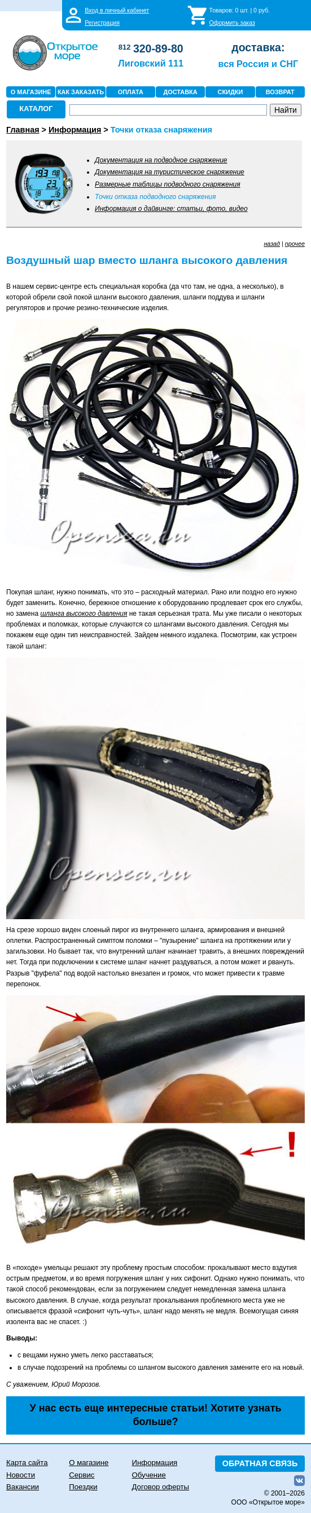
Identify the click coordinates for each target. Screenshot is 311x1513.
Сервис (81, 1475)
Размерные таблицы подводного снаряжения (167, 184)
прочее (295, 243)
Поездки (83, 1487)
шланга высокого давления (83, 613)
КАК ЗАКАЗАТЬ (81, 92)
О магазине (88, 1462)
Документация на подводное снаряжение (161, 160)
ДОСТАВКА (181, 92)
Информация (155, 1462)
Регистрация (102, 22)
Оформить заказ (232, 22)
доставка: (257, 47)
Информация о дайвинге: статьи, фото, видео (171, 209)
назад (272, 243)
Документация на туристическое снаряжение (169, 172)
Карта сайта (26, 1462)
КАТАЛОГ (35, 108)
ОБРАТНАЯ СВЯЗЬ (260, 1463)
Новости (20, 1475)
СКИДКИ (230, 92)
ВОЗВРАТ (280, 92)
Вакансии (22, 1487)
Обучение (149, 1475)
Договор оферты (161, 1487)
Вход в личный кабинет (117, 10)
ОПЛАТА (130, 92)
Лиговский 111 (150, 63)
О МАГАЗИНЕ (31, 92)
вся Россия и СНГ (258, 64)
